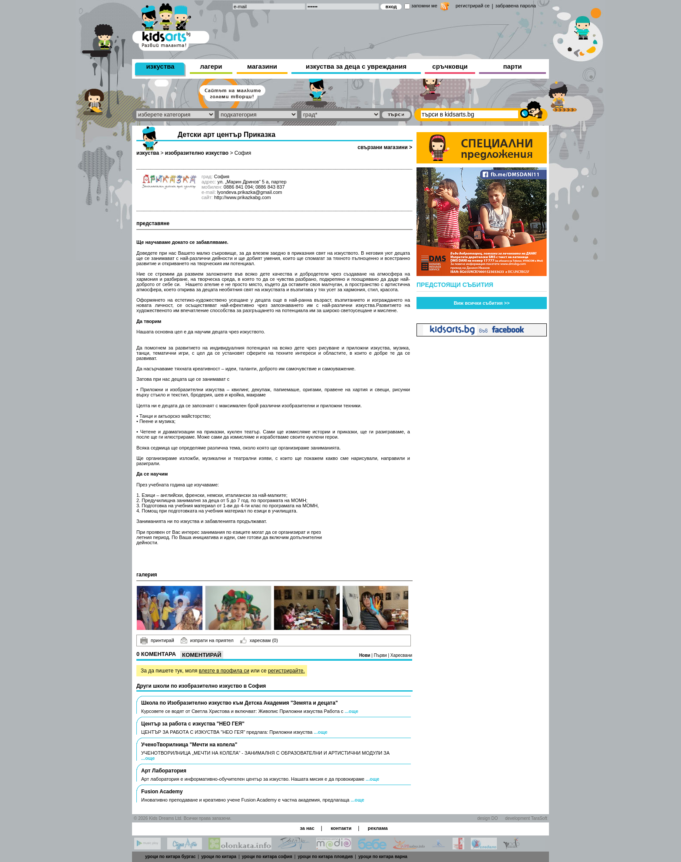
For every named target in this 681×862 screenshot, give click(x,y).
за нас (307, 828)
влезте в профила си (224, 671)
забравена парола (515, 5)
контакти (341, 828)
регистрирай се (472, 5)
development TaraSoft (526, 818)
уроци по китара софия (267, 856)
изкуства (160, 66)
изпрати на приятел (207, 640)
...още (351, 711)
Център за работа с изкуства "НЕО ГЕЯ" (193, 724)
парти (512, 66)
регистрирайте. (286, 671)
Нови (365, 655)
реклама (378, 828)
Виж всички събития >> (482, 303)
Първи (381, 655)
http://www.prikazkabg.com (242, 197)
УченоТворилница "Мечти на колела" (189, 745)
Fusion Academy (162, 792)
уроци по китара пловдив (325, 856)
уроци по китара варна (382, 856)
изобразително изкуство (196, 153)
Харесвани (401, 655)
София (243, 153)
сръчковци (449, 66)
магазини (262, 66)
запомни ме (424, 5)
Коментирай (201, 655)
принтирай (157, 640)
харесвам (259, 640)
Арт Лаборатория (163, 771)
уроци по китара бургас (170, 856)
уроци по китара (218, 856)
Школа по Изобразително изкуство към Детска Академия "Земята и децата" (239, 703)
